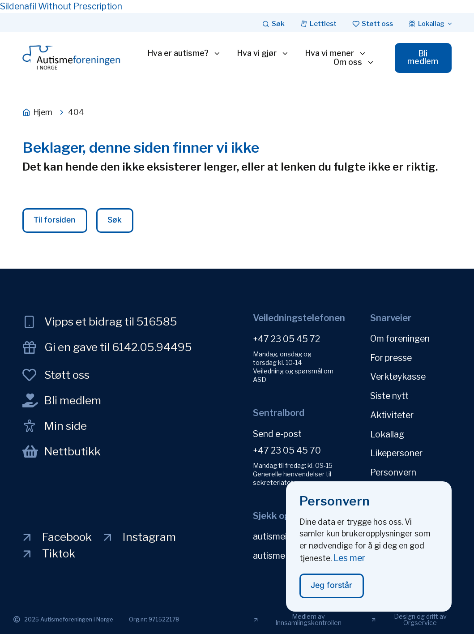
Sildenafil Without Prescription (61, 6)
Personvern (393, 467)
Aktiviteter (392, 412)
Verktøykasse (398, 375)
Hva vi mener (334, 53)
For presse (391, 356)
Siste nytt (389, 393)
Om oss (351, 62)
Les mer (349, 563)
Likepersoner (396, 448)
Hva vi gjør (261, 53)
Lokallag (387, 430)
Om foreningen (400, 338)
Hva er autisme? (182, 53)
